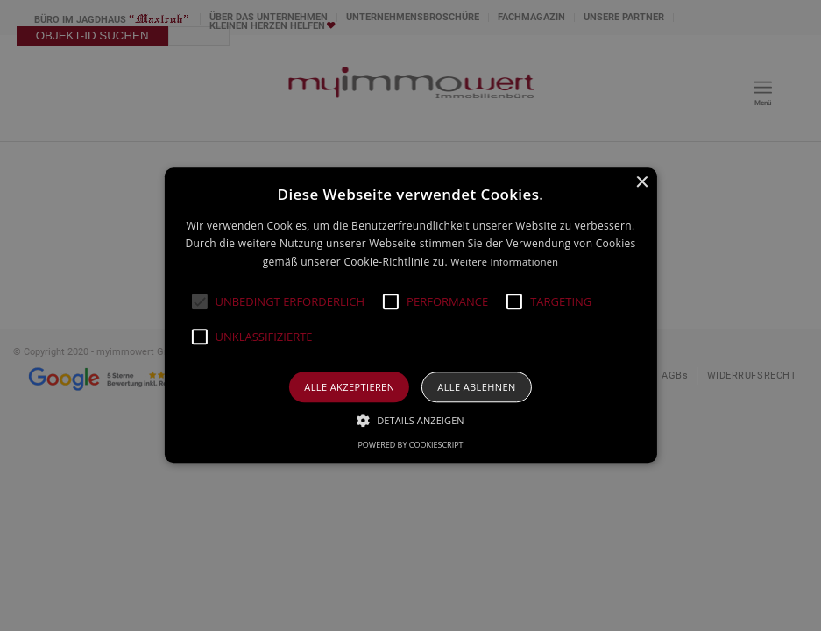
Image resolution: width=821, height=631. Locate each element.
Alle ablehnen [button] (476, 387)
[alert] (410, 315)
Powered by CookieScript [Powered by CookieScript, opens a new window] (410, 445)
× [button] (641, 182)
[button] (198, 302)
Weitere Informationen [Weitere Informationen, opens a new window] (504, 261)
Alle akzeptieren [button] (349, 387)
